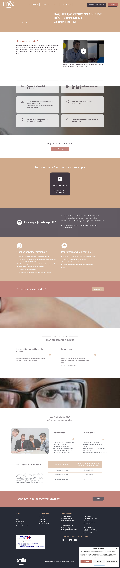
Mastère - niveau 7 (44, 523)
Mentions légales (49, 561)
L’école (56, 5)
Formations (34, 5)
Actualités (67, 5)
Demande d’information (22, 526)
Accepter (86, 561)
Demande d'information (96, 5)
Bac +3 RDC (42, 521)
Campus (46, 5)
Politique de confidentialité (99, 565)
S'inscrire (113, 5)
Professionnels (20, 521)
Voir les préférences (112, 561)
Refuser (99, 561)
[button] (117, 548)
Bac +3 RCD (42, 519)
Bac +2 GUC (42, 517)
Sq (72, 561)
